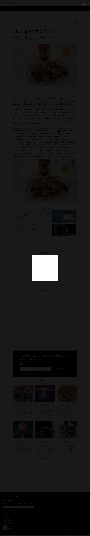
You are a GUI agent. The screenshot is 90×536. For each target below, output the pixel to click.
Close (84, 4)
